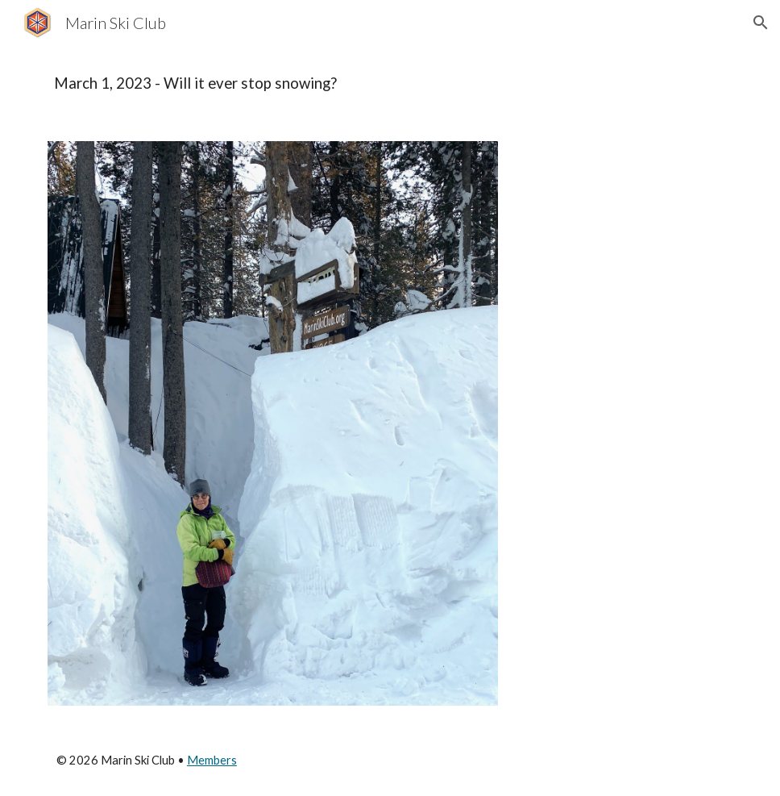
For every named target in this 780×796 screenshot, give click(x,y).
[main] (390, 83)
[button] (760, 22)
